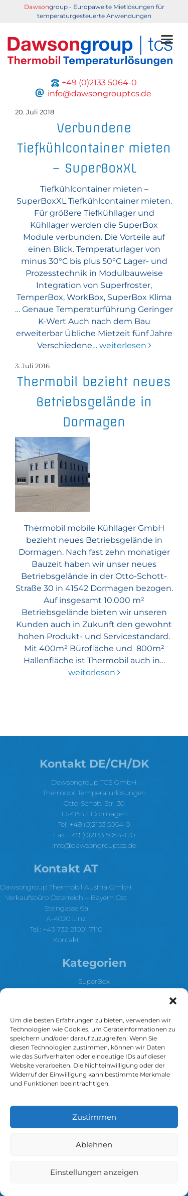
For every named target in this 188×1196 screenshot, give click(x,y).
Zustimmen (94, 1117)
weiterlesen (124, 345)
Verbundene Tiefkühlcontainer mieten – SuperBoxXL (94, 148)
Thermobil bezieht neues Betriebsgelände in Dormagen (94, 401)
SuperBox (94, 981)
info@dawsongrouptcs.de (94, 845)
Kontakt (66, 939)
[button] (173, 1001)
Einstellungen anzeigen (94, 1172)
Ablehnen (94, 1144)
